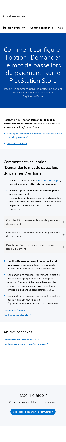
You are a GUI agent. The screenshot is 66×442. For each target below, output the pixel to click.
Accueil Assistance (14, 16)
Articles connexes (17, 143)
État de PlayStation (14, 27)
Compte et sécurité (41, 27)
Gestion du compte (49, 180)
